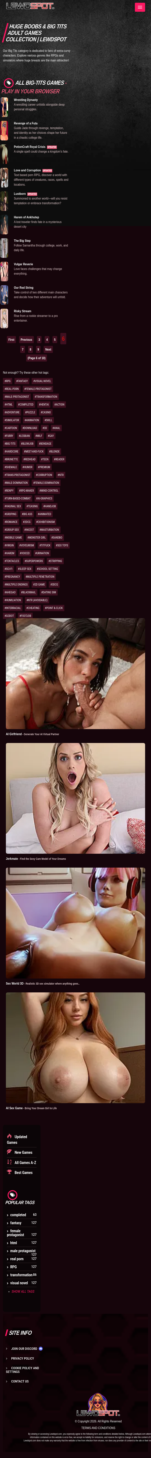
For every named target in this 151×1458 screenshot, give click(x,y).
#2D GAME (39, 584)
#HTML (9, 404)
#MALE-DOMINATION (16, 482)
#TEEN (45, 459)
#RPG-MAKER (26, 490)
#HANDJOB (49, 506)
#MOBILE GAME (13, 537)
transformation (21, 1275)
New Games (23, 1152)
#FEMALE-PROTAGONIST (38, 388)
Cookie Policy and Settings (22, 1370)
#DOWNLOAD (29, 428)
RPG (13, 1267)
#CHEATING (32, 608)
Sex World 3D (43, 983)
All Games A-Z (25, 1162)
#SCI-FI (8, 568)
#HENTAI (44, 404)
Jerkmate (36, 859)
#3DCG (54, 584)
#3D (44, 428)
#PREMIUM (44, 467)
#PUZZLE (30, 412)
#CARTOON (11, 428)
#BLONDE (54, 451)
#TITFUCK (44, 545)
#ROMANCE (11, 521)
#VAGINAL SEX (13, 506)
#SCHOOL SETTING (47, 568)
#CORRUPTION (44, 475)
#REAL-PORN (12, 388)
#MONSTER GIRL (37, 537)
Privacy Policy (22, 1358)
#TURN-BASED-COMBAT (18, 498)
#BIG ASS (27, 514)
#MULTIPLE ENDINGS (16, 584)
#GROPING (10, 514)
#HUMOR (27, 467)
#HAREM (9, 553)
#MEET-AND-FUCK (34, 451)
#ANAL (56, 428)
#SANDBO (56, 537)
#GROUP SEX (12, 529)
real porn (16, 1259)
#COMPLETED (25, 404)
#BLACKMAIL (28, 592)
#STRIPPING (55, 561)
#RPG (8, 381)
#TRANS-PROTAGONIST (17, 475)
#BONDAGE (45, 443)
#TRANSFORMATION (46, 396)
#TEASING (32, 506)
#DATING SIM (48, 592)
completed (18, 1214)
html (13, 1242)
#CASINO (46, 412)
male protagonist (23, 1250)
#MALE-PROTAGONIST (17, 396)
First (11, 340)
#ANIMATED (44, 514)
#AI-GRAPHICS (44, 498)
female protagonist (15, 1233)
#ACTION (59, 404)
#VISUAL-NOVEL (42, 381)
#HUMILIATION (13, 600)
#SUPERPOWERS (34, 561)
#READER (59, 459)
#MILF (38, 435)
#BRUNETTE (11, 459)
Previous (26, 340)
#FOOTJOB (25, 615)
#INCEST (29, 529)
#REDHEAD (29, 459)
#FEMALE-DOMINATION (46, 482)
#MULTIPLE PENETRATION (40, 576)
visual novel (19, 1283)
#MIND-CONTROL (48, 490)
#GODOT (9, 615)
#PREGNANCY (12, 576)
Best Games (23, 1172)
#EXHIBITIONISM (45, 521)
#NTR (61, 475)
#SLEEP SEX (24, 568)
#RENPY (9, 490)
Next (48, 349)
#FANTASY (22, 381)
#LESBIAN (24, 435)
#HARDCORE (11, 451)
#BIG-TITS (10, 443)
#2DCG (27, 521)
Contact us (20, 1381)
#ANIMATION (32, 420)
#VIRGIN (9, 545)
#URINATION (42, 553)
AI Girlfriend (32, 734)
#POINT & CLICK (54, 608)
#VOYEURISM (26, 545)
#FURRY (9, 435)
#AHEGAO (10, 592)
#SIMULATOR (12, 420)
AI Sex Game (31, 1108)
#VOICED (25, 553)
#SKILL (48, 420)
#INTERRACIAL (13, 608)
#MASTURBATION (49, 529)
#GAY (51, 435)
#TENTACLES (12, 561)
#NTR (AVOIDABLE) (37, 600)
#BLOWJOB (27, 443)
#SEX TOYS (62, 545)
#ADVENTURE (12, 412)
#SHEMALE (11, 467)
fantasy (15, 1223)
